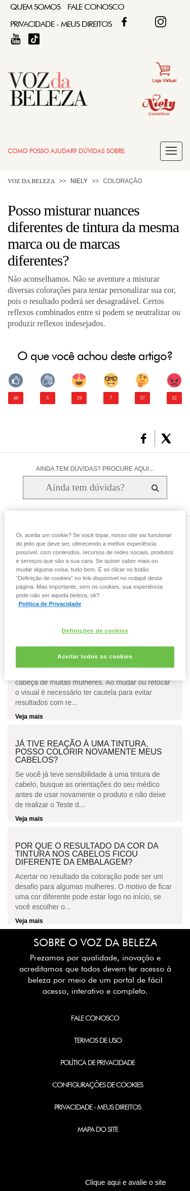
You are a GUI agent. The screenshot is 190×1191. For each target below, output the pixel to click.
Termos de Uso (98, 1040)
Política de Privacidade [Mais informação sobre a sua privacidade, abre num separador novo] (49, 604)
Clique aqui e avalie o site (125, 1182)
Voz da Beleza (31, 181)
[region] (95, 595)
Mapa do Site (98, 1129)
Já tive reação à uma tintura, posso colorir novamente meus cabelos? (88, 752)
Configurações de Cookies (97, 1085)
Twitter (142, 21)
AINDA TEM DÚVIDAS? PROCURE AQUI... (95, 469)
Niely (79, 181)
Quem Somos (35, 7)
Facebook (124, 21)
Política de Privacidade (97, 1062)
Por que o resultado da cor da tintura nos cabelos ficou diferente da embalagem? (86, 854)
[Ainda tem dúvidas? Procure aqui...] (85, 487)
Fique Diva (160, 21)
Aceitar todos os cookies (94, 656)
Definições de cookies (95, 631)
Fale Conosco (95, 7)
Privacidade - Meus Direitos (60, 24)
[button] (171, 151)
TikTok (34, 39)
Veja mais (29, 717)
